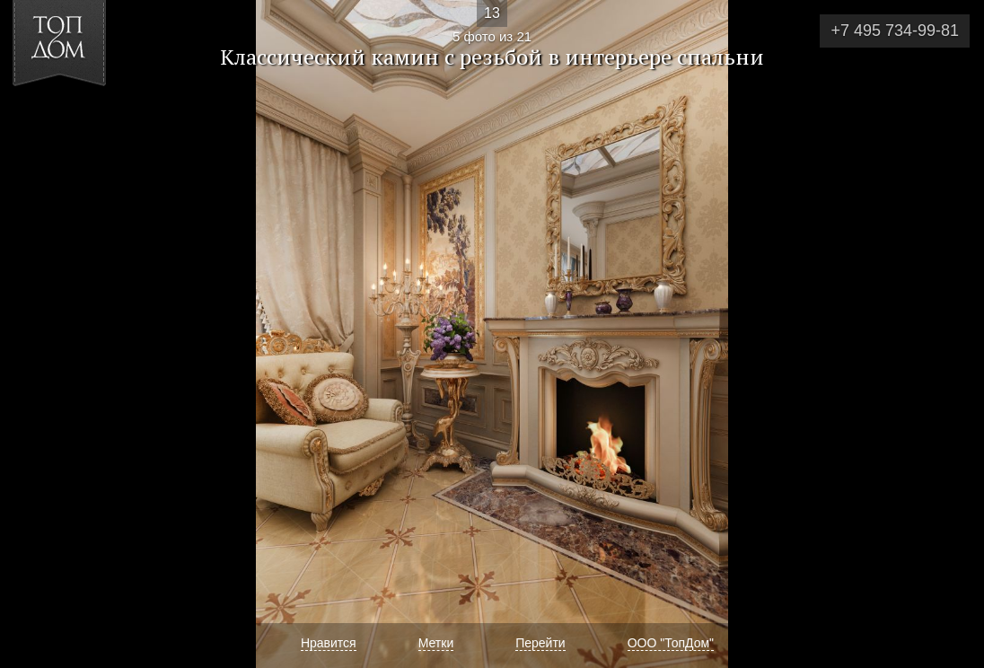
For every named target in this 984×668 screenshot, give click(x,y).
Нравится (328, 643)
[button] (79, 117)
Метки (436, 643)
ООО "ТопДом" (671, 643)
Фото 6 (949, 334)
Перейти (540, 643)
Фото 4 (34, 334)
